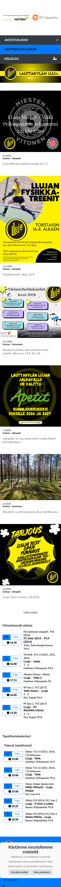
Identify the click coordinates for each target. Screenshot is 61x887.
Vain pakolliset (42, 872)
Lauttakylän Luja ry (32, 49)
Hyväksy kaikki (19, 872)
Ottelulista (10, 705)
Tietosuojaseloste (13, 839)
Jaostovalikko (32, 40)
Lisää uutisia (30, 593)
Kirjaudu (30, 59)
